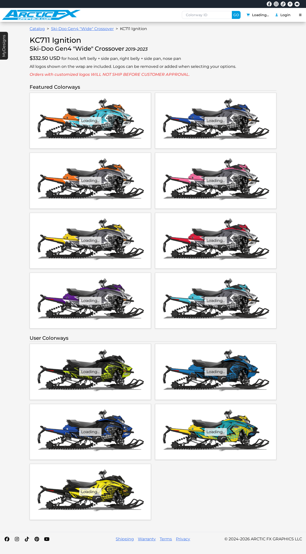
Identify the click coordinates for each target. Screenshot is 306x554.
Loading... (258, 15)
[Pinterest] (37, 539)
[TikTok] (27, 539)
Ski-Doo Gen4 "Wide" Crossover (82, 28)
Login (283, 15)
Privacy (183, 539)
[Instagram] (17, 539)
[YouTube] (47, 539)
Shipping (125, 539)
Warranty (147, 539)
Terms (166, 539)
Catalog (37, 28)
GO (236, 15)
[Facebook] (7, 539)
